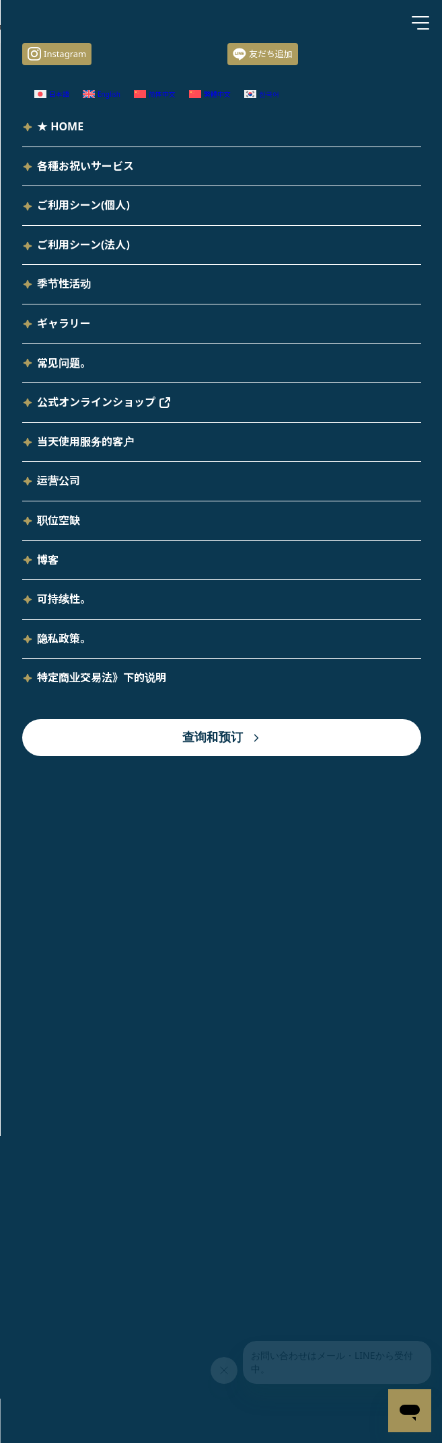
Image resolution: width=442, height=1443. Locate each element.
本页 (280, 606)
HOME (26, 60)
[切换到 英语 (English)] (327, 213)
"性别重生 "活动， (204, 556)
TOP (221, 1128)
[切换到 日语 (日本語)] (247, 213)
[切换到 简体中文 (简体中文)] (146, 1325)
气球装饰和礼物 (179, 60)
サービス (76, 60)
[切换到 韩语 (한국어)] (208, 230)
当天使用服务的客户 (128, 993)
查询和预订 (301, 993)
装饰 (121, 60)
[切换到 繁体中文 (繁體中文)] (115, 230)
